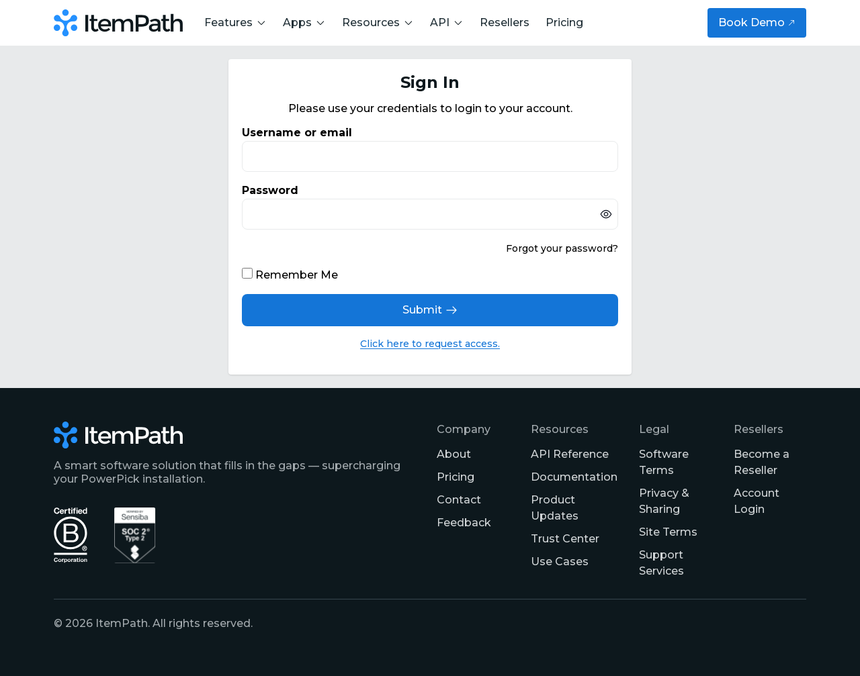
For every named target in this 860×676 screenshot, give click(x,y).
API (447, 22)
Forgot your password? (562, 248)
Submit (430, 310)
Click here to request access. (430, 344)
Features (235, 22)
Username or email (297, 132)
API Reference (570, 454)
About (454, 454)
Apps (304, 22)
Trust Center (565, 538)
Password (270, 190)
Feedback (464, 522)
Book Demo (757, 22)
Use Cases (560, 561)
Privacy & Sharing (664, 501)
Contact (459, 499)
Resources (378, 22)
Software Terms (664, 462)
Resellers (504, 22)
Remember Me (296, 275)
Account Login (756, 501)
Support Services (661, 562)
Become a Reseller (761, 462)
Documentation (574, 477)
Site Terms (668, 532)
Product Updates (554, 507)
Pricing (564, 22)
